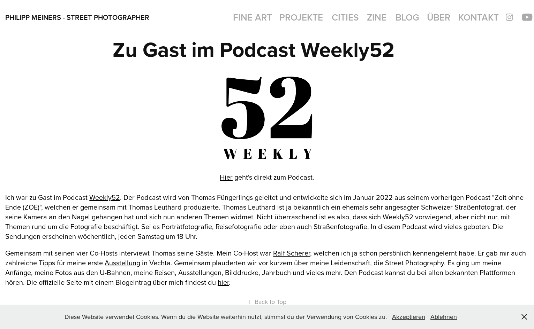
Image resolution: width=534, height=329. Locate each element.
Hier (226, 177)
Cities (345, 17)
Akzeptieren (408, 316)
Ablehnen (443, 316)
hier (223, 282)
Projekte (301, 17)
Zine (376, 17)
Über (438, 17)
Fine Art (252, 17)
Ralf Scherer (291, 253)
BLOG (407, 17)
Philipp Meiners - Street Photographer (77, 17)
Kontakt (478, 17)
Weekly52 (104, 197)
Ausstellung (122, 263)
